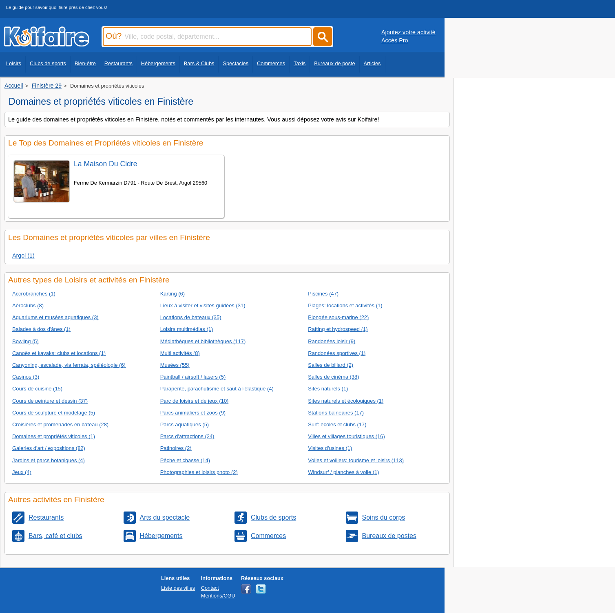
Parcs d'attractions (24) (187, 436)
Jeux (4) (21, 472)
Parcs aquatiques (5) (184, 424)
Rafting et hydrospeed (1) (337, 329)
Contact (210, 588)
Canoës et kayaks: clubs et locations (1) (59, 353)
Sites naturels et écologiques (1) (345, 401)
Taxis (299, 63)
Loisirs (13, 63)
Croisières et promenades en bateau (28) (60, 424)
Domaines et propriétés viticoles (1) (53, 436)
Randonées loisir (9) (331, 341)
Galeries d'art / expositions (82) (48, 448)
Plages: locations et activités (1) (345, 305)
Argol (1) (23, 255)
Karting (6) (172, 294)
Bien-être (85, 63)
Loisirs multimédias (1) (186, 329)
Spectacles (235, 63)
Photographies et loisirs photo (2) (199, 472)
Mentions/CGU (218, 596)
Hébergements (158, 63)
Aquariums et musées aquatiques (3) (55, 317)
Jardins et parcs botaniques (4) (48, 460)
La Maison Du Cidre (105, 164)
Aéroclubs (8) (28, 305)
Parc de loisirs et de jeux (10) (194, 401)
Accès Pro (394, 40)
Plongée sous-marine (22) (338, 317)
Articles (372, 63)
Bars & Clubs (199, 63)
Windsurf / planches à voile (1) (343, 472)
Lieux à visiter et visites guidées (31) (203, 305)
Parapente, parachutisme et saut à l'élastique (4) (217, 389)
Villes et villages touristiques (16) (346, 436)
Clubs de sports (48, 63)
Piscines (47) (323, 294)
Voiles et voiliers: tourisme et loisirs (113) (356, 460)
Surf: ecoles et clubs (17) (337, 424)
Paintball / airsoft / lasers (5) (193, 377)
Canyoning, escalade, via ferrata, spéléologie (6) (69, 365)
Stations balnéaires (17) (336, 413)
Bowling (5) (25, 341)
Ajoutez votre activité (408, 32)
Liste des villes (178, 588)
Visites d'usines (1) (330, 448)
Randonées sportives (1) (336, 353)
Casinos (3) (25, 377)
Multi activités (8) (180, 353)
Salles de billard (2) (330, 365)
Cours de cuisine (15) (37, 389)
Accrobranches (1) (33, 294)
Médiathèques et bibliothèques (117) (203, 341)
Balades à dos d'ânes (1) (41, 329)
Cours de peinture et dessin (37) (50, 401)
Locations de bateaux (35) (190, 317)
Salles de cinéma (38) (333, 377)
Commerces (271, 63)
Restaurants (118, 63)
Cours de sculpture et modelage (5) (53, 413)
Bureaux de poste (334, 63)
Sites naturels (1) (328, 389)
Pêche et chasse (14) (185, 460)
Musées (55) (175, 365)
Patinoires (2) (176, 448)
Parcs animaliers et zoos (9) (193, 413)
